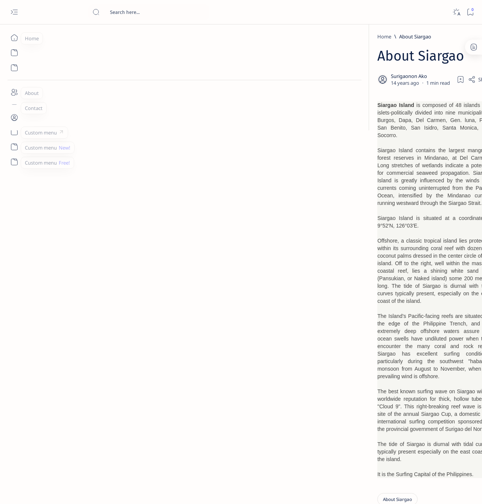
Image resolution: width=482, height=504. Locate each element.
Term (362, 455)
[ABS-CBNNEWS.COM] (382, 394)
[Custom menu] (14, 131)
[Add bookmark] (311, 78)
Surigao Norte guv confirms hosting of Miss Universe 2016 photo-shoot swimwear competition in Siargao (410, 268)
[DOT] (396, 246)
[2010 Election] (437, 356)
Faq (433, 455)
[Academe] (437, 394)
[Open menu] (14, 12)
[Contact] (14, 107)
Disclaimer (386, 455)
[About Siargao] (86, 36)
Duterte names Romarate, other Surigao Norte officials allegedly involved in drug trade (413, 223)
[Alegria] (396, 204)
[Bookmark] (470, 12)
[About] (14, 92)
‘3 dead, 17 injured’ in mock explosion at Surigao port (406, 310)
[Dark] (456, 12)
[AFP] (437, 412)
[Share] (330, 78)
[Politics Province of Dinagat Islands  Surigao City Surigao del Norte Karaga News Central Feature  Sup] (382, 356)
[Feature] (398, 118)
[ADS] (382, 412)
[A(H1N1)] (382, 375)
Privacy (414, 455)
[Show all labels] (373, 430)
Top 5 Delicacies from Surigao (410, 128)
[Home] (14, 37)
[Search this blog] (148, 12)
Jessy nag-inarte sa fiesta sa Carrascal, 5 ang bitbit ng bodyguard (407, 182)
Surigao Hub (69, 489)
